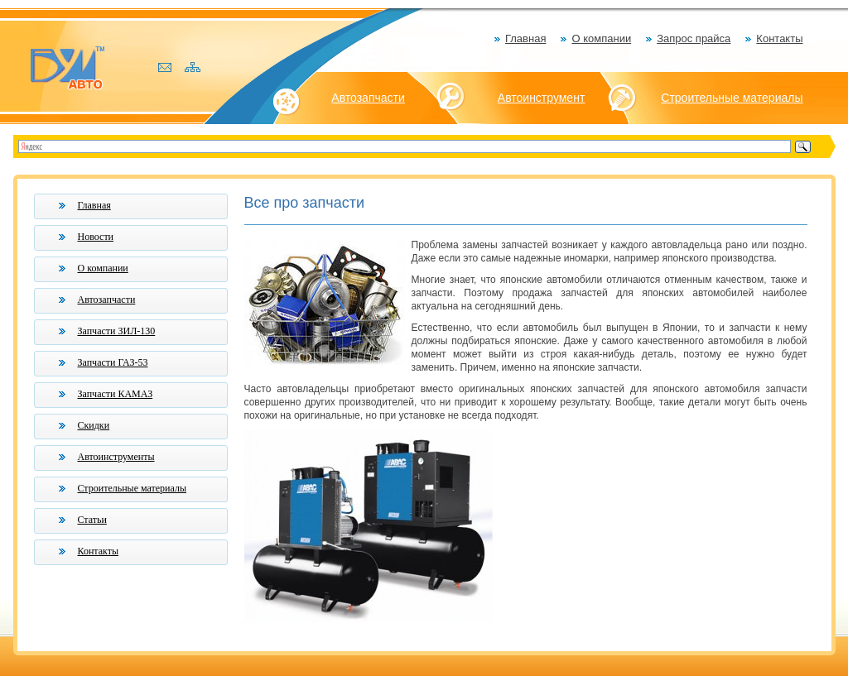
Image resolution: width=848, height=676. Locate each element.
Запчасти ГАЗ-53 (113, 362)
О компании (601, 38)
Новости (96, 236)
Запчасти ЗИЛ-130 (117, 331)
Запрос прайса (693, 38)
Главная (525, 38)
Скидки (94, 425)
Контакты (779, 38)
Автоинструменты (116, 457)
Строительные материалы (731, 97)
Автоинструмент (541, 97)
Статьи (92, 519)
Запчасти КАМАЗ (115, 394)
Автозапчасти (367, 97)
